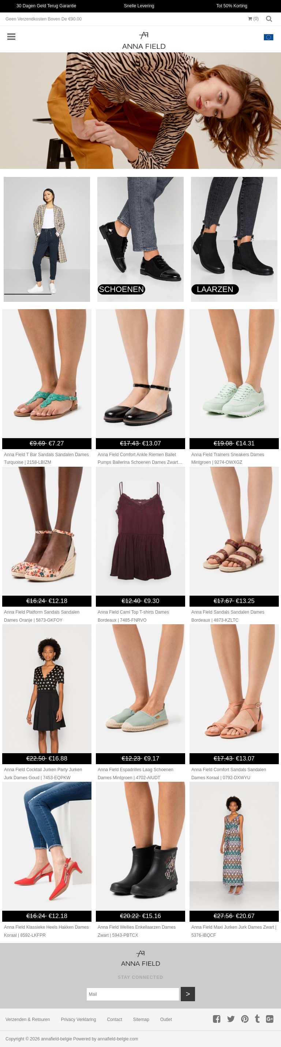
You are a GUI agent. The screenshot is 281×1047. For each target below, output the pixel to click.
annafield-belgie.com (118, 1039)
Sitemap (141, 1019)
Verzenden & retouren (27, 1019)
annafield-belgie (56, 1039)
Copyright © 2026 (23, 1039)
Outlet (166, 1019)
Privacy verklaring (78, 1019)
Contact (114, 1019)
